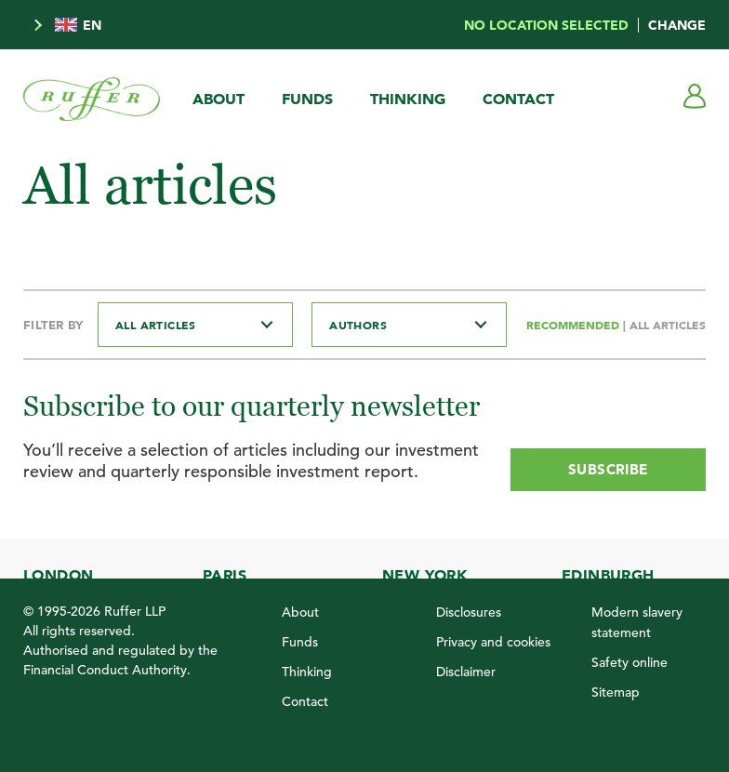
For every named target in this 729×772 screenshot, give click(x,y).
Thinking (407, 98)
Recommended (574, 324)
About (218, 98)
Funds (307, 98)
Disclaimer (466, 671)
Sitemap (615, 692)
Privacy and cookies (493, 641)
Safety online (629, 662)
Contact (518, 98)
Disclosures (468, 612)
